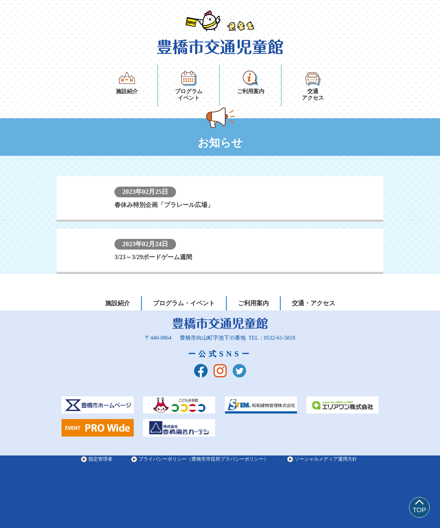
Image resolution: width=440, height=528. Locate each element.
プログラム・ (184, 303)
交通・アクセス (313, 303)
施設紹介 (127, 82)
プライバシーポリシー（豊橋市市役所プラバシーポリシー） (203, 459)
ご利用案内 (250, 82)
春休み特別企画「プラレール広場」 (163, 204)
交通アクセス (313, 85)
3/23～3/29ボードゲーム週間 (153, 257)
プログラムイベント (188, 85)
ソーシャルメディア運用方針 (326, 459)
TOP (419, 510)
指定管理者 (100, 459)
